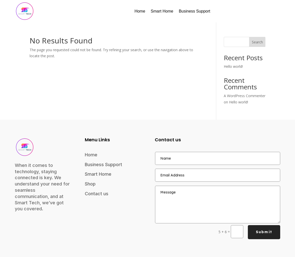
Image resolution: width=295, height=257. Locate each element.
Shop (90, 183)
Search (257, 42)
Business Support (194, 11)
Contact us (96, 193)
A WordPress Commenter (244, 95)
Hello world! (233, 66)
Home (139, 11)
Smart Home (162, 11)
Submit (264, 232)
